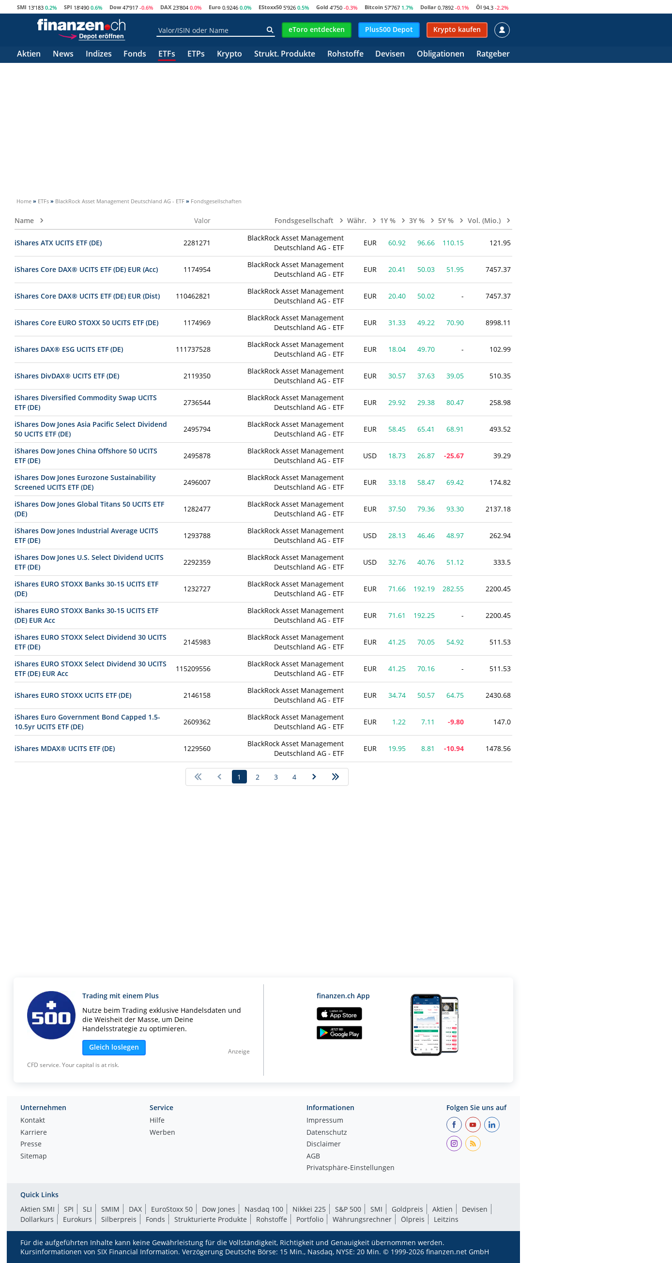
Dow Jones (218, 1209)
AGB (313, 1156)
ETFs (166, 54)
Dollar (428, 7)
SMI (22, 7)
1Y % (388, 220)
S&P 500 (348, 1209)
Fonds (134, 54)
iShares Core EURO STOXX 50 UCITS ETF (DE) (86, 322)
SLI (87, 1209)
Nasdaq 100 (263, 1209)
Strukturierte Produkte (210, 1219)
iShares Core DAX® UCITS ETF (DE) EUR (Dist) (87, 296)
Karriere (33, 1133)
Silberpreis (119, 1219)
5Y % (447, 220)
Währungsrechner (362, 1219)
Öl (479, 7)
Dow (115, 7)
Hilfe (157, 1121)
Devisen (390, 54)
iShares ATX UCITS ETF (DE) (58, 242)
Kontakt (32, 1121)
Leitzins (446, 1219)
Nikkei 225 (309, 1209)
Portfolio (309, 1219)
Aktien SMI (37, 1209)
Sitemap (33, 1156)
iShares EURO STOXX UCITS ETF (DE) (73, 695)
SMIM (110, 1209)
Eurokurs (77, 1219)
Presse (31, 1144)
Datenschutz (326, 1133)
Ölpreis (413, 1219)
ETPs (196, 54)
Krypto (229, 54)
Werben (162, 1133)
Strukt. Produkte (284, 54)
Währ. (357, 220)
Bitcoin (374, 7)
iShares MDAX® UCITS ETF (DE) (65, 748)
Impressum (324, 1121)
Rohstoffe (345, 54)
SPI (68, 7)
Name (25, 220)
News (63, 54)
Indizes (99, 54)
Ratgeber (493, 54)
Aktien (29, 54)
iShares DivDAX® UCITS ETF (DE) (67, 375)
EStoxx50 (270, 7)
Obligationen (440, 54)
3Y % (418, 220)
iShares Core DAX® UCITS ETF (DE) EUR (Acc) (86, 269)
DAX (165, 7)
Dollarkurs (37, 1219)
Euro (215, 7)
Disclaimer (323, 1144)
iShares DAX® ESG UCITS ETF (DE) (69, 349)
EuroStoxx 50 (172, 1209)
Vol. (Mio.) (485, 220)
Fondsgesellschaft (305, 220)
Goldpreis (407, 1209)
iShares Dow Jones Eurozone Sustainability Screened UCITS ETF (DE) (85, 482)
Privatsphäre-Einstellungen (350, 1168)
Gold (322, 7)
